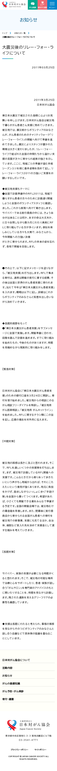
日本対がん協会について (16, 660)
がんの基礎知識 (11, 683)
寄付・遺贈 (8, 699)
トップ (4, 33)
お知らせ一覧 (20, 33)
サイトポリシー (41, 750)
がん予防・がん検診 (13, 691)
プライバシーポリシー (19, 750)
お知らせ (7, 676)
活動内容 (7, 668)
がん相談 (32, 5)
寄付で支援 (42, 5)
